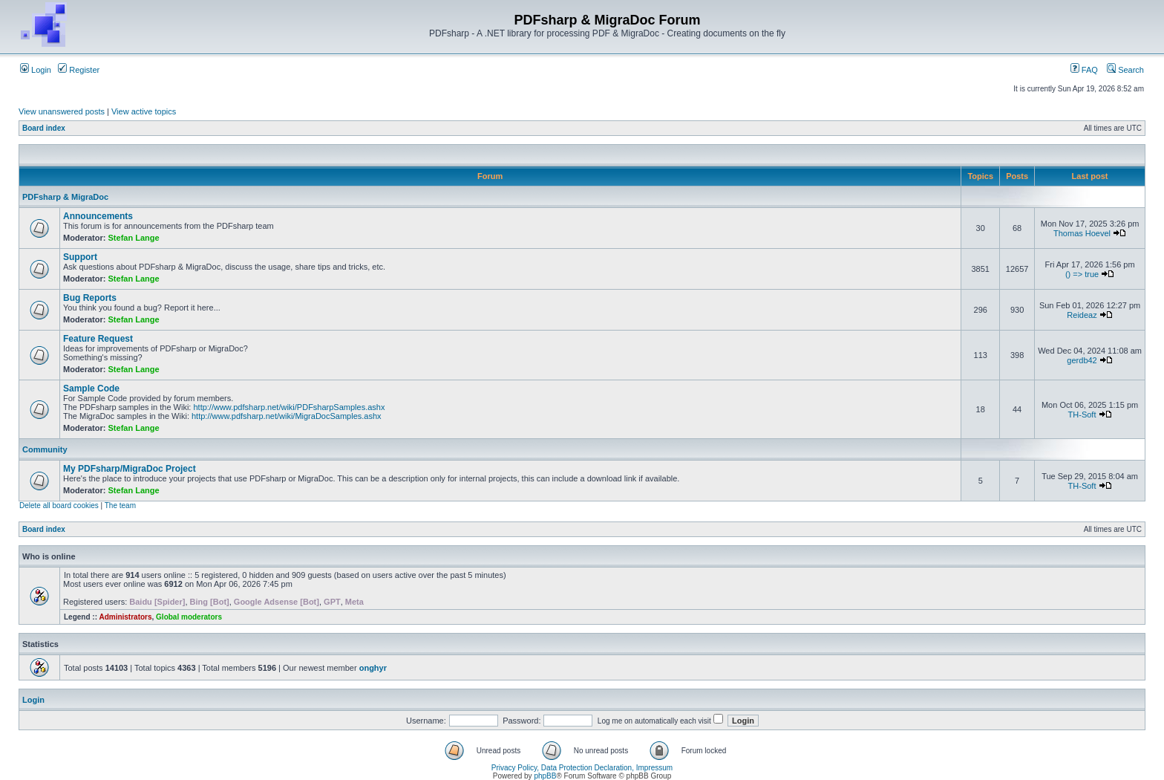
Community (45, 449)
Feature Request (98, 339)
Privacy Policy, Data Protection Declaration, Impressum (582, 768)
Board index (43, 128)
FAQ (1084, 69)
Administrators (125, 617)
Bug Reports (90, 298)
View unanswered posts (62, 111)
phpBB (545, 776)
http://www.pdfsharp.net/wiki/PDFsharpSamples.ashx (289, 407)
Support (80, 257)
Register (78, 69)
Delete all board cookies (59, 505)
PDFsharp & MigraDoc (65, 196)
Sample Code (91, 388)
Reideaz (1081, 315)
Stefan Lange (134, 237)
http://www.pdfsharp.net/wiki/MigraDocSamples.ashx (287, 416)
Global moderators (189, 617)
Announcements (98, 216)
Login (35, 69)
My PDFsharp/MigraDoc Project (129, 469)
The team (120, 505)
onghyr (373, 667)
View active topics (143, 111)
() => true (1082, 274)
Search (1125, 69)
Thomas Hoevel (1082, 233)
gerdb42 (1081, 360)
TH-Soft (1082, 414)
